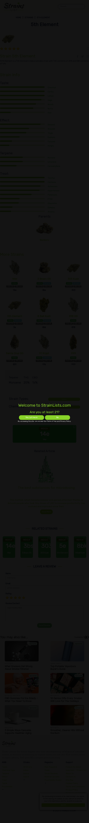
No (57, 417)
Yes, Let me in (31, 417)
